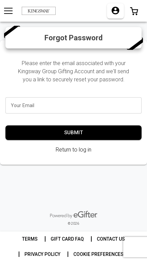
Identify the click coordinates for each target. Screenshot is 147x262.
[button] (134, 11)
